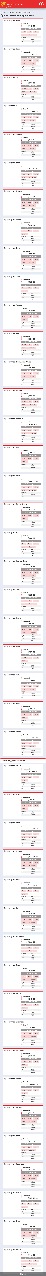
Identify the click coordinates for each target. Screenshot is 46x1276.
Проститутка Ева (11, 333)
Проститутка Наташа (13, 1107)
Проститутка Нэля (12, 879)
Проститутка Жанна (12, 219)
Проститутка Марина (13, 305)
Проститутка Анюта (12, 1192)
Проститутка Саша (12, 589)
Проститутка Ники (12, 794)
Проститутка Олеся (12, 1221)
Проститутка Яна (11, 447)
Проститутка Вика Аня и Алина (17, 362)
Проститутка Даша (12, 163)
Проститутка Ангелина (14, 936)
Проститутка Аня (11, 675)
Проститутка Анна (12, 703)
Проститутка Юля (12, 106)
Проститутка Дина (12, 20)
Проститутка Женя (12, 49)
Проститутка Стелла (13, 191)
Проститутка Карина (13, 134)
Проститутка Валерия (13, 419)
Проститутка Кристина (14, 1022)
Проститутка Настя (12, 618)
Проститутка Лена (12, 823)
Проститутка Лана (12, 476)
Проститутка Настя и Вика (15, 561)
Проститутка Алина (12, 766)
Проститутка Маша (12, 532)
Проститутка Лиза (12, 646)
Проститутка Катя (12, 77)
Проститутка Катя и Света (15, 504)
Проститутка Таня (12, 276)
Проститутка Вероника (14, 1050)
